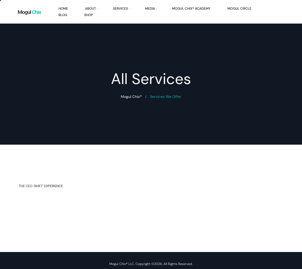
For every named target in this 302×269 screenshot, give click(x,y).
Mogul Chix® (131, 96)
